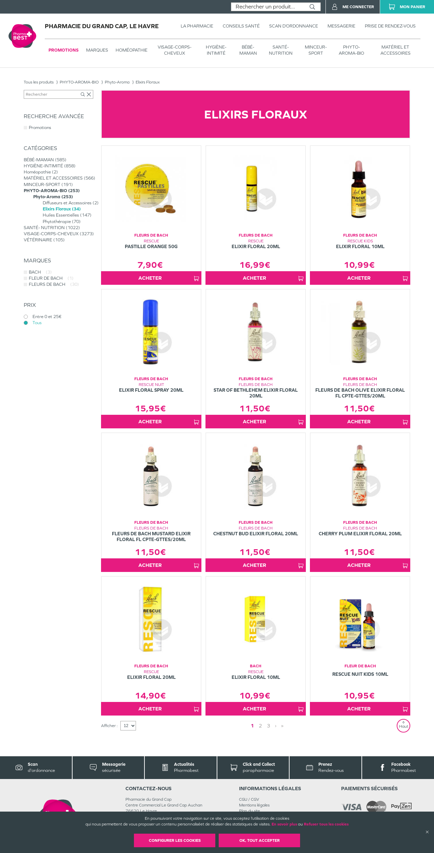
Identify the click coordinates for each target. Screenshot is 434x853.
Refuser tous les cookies (326, 824)
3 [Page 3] (268, 725)
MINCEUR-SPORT (316, 50)
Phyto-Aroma (117, 82)
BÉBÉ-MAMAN (248, 50)
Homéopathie (131, 50)
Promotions (63, 50)
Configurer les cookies (175, 840)
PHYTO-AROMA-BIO (351, 50)
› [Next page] (275, 725)
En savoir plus (284, 824)
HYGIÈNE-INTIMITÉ (216, 50)
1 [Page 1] (252, 725)
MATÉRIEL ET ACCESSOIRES (395, 50)
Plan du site (249, 811)
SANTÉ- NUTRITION (281, 50)
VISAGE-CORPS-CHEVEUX (175, 50)
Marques (97, 50)
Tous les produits (39, 82)
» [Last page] (282, 725)
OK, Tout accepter (259, 840)
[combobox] (267, 6)
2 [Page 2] (260, 725)
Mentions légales (254, 805)
